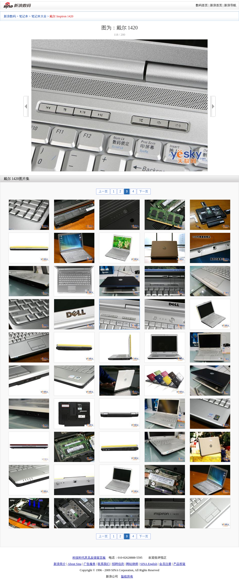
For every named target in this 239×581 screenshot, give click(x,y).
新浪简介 (60, 564)
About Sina (74, 564)
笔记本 (23, 16)
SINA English (148, 564)
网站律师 (132, 564)
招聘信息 (118, 564)
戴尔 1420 (11, 179)
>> (213, 106)
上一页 (103, 191)
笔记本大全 (39, 16)
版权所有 (127, 576)
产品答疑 (179, 564)
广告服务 (90, 564)
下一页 (143, 191)
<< (26, 106)
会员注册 (165, 564)
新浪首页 (216, 5)
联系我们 (104, 564)
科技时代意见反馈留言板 (89, 557)
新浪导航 (230, 5)
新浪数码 (10, 16)
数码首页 (202, 5)
